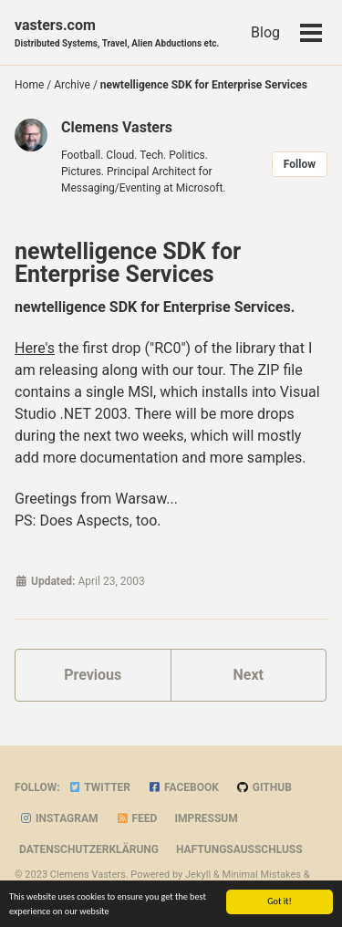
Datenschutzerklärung (89, 849)
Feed (137, 818)
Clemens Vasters (116, 127)
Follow (300, 164)
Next (248, 674)
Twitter (99, 787)
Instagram (58, 818)
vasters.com (117, 33)
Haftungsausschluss (239, 849)
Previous (92, 674)
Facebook (183, 787)
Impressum (205, 818)
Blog (265, 32)
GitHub (264, 787)
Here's (35, 348)
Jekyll (198, 874)
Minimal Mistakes (261, 874)
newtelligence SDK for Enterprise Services (128, 262)
